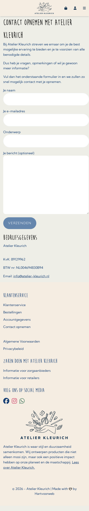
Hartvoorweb (44, 494)
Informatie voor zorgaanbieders (27, 371)
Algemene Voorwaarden (21, 341)
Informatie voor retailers (21, 378)
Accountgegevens (17, 319)
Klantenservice (14, 305)
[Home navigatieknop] (44, 8)
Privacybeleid (13, 349)
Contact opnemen (17, 327)
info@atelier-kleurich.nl (31, 276)
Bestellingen (12, 312)
